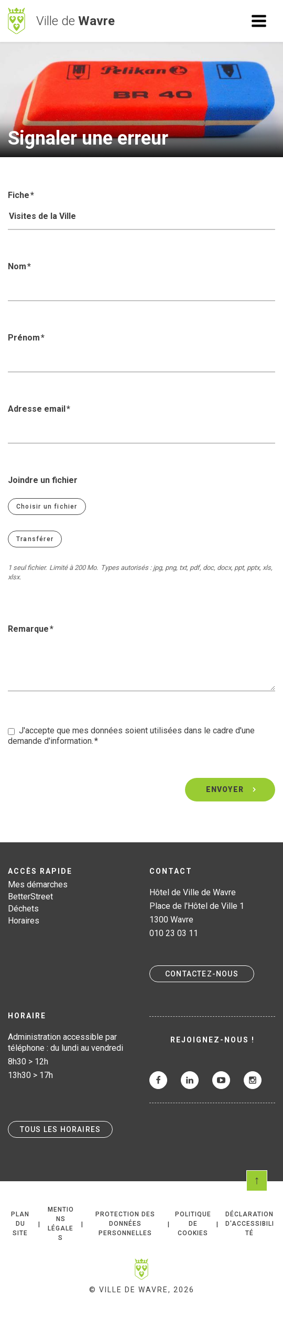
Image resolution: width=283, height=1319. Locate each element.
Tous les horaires (60, 1129)
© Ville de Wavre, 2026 (141, 1289)
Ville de (75, 21)
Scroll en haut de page (256, 1180)
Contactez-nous (201, 974)
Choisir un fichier (47, 506)
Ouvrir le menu (259, 21)
